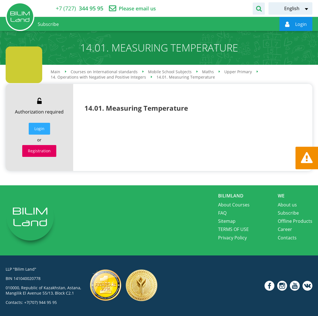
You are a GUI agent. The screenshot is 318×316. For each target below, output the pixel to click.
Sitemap (227, 221)
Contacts (287, 238)
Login (39, 128)
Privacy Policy (232, 238)
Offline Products (295, 221)
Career (285, 229)
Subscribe (288, 213)
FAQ (222, 213)
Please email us (137, 9)
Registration (39, 150)
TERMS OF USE (233, 229)
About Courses (234, 205)
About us (287, 205)
